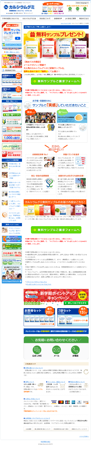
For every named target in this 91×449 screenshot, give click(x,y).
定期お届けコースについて (34, 368)
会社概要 (10, 13)
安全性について (45, 18)
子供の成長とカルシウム (11, 18)
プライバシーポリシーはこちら (36, 282)
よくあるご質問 (70, 18)
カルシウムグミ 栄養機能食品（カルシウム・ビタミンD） (19, 8)
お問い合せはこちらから (77, 8)
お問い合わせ (19, 13)
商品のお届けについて (77, 382)
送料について (29, 382)
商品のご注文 (83, 18)
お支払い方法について (32, 399)
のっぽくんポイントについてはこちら (38, 284)
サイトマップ (28, 13)
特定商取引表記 (45, 441)
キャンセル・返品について (56, 382)
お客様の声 (57, 18)
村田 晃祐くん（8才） (13, 52)
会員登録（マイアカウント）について (37, 418)
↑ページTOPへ (84, 436)
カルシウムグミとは (29, 18)
